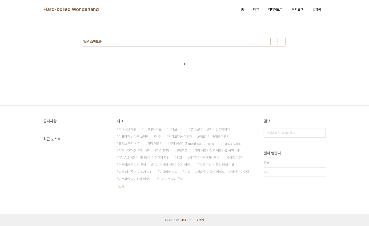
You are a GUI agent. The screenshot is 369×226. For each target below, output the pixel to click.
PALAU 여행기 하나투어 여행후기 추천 (144, 158)
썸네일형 (273, 41)
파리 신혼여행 (127, 129)
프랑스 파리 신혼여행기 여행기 (173, 165)
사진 (158, 136)
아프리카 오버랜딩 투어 (204, 158)
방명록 (317, 9)
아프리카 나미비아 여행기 (135, 179)
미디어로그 (275, 9)
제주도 (183, 150)
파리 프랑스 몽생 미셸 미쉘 (217, 165)
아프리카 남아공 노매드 (134, 136)
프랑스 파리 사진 (129, 143)
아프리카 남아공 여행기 (214, 136)
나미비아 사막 (168, 172)
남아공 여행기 (235, 158)
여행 (187, 172)
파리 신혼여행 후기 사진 (134, 150)
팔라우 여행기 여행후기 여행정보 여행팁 (223, 172)
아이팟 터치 (164, 150)
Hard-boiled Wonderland (71, 9)
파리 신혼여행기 (219, 129)
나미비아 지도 (152, 129)
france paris (231, 143)
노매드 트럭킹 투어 (171, 179)
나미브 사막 (176, 129)
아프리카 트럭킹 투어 (132, 165)
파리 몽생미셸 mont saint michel (192, 143)
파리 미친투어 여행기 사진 (135, 172)
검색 (321, 132)
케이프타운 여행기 (180, 136)
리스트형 (282, 41)
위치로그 (297, 9)
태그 (256, 9)
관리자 (200, 220)
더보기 (120, 186)
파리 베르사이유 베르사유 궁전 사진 (217, 150)
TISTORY (186, 220)
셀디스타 (196, 129)
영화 (179, 158)
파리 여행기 (154, 143)
